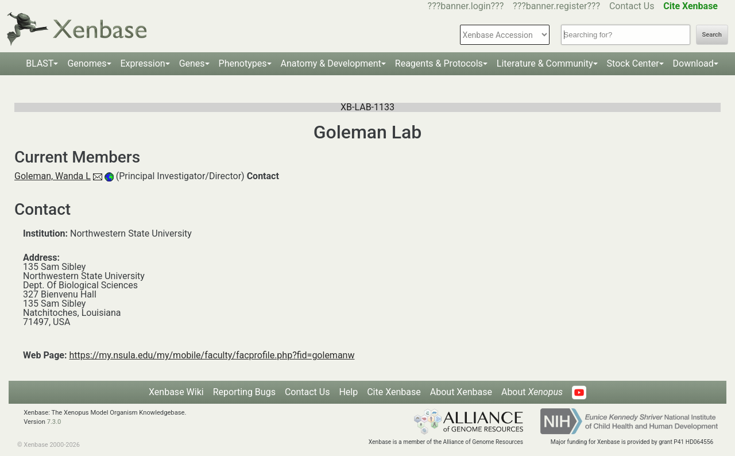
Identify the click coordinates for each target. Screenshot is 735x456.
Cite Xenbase (394, 392)
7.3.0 (54, 422)
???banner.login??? (466, 6)
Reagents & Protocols (439, 63)
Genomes (86, 63)
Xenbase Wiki (176, 392)
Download (693, 63)
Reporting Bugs (244, 392)
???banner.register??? (556, 6)
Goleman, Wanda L (52, 176)
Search (712, 34)
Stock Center (633, 63)
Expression (143, 63)
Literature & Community (545, 63)
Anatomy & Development (331, 63)
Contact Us (632, 6)
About (532, 392)
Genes (192, 63)
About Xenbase (461, 392)
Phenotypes (243, 63)
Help (348, 392)
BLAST (39, 63)
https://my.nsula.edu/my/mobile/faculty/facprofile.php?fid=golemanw (211, 355)
